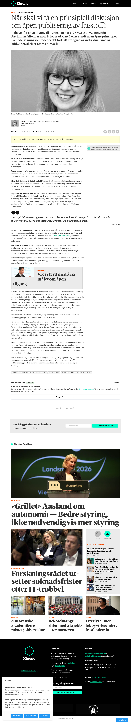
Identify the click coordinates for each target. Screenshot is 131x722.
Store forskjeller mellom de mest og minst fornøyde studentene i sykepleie (106, 569)
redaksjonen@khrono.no (95, 653)
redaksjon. (71, 663)
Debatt (85, 5)
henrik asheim (25, 373)
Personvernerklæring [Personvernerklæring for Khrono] (29, 671)
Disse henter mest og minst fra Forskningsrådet (106, 578)
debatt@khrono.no (93, 656)
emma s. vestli (85, 373)
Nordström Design (99, 677)
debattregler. (60, 666)
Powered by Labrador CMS (65, 719)
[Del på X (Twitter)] (109, 131)
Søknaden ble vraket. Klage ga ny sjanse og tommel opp (106, 560)
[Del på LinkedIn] (113, 131)
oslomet (74, 373)
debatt (15, 373)
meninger (65, 373)
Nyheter (76, 5)
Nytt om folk (104, 5)
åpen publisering (39, 373)
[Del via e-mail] (117, 131)
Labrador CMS (96, 682)
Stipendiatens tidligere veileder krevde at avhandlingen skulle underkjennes (100, 550)
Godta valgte (31, 716)
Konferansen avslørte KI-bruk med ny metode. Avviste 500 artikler (105, 587)
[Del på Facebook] (105, 131)
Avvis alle (44, 716)
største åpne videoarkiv (60, 236)
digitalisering (54, 373)
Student (94, 5)
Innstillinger (122, 720)
